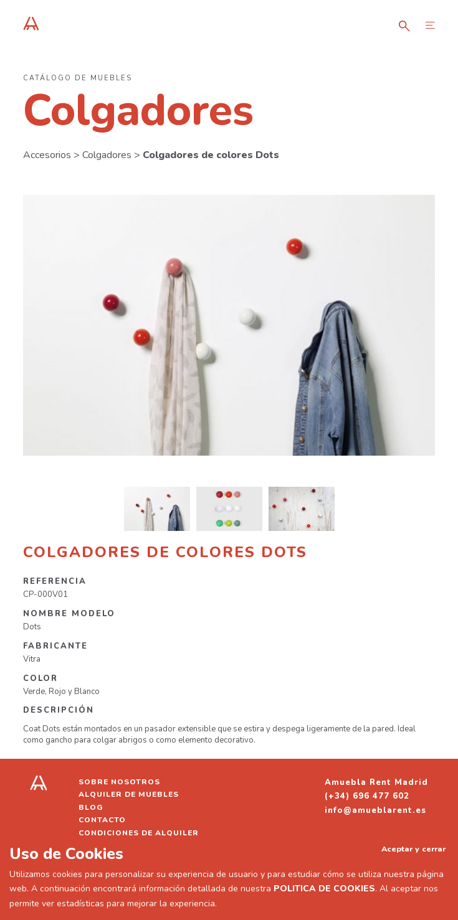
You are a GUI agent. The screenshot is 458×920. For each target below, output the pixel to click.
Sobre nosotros (119, 782)
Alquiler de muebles (129, 794)
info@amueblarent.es (375, 810)
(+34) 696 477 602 (367, 796)
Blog (91, 807)
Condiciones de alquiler (139, 833)
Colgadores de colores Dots (211, 155)
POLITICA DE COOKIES (324, 888)
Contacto (102, 820)
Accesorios (47, 155)
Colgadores (106, 155)
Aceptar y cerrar (413, 848)
